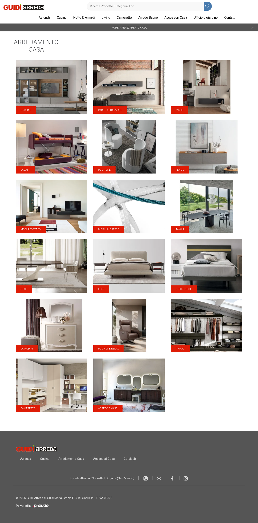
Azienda (44, 18)
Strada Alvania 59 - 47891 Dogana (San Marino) (102, 478)
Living (106, 18)
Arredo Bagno (148, 18)
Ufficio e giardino (206, 18)
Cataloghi (130, 459)
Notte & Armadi (84, 18)
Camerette (124, 18)
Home (115, 27)
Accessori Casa (175, 18)
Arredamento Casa (134, 27)
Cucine (62, 18)
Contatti (229, 18)
